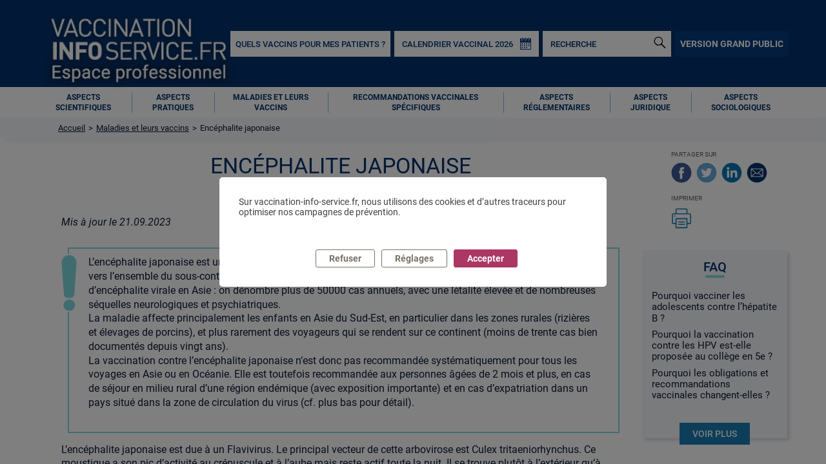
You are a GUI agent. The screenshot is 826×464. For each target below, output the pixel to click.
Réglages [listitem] (414, 258)
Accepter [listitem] (485, 258)
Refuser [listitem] (345, 258)
